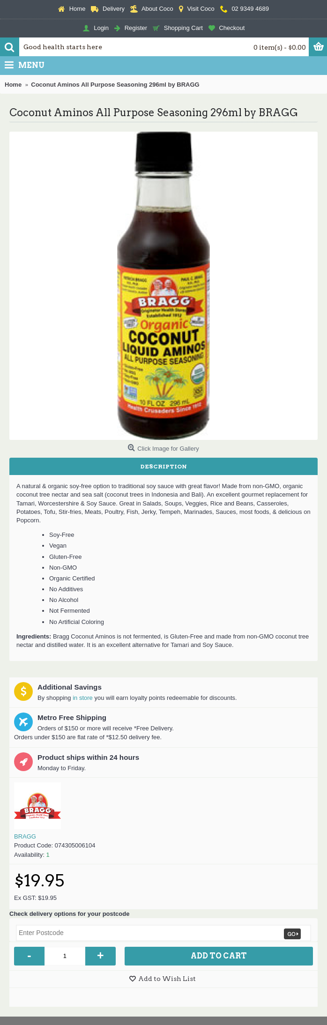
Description (164, 466)
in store (83, 697)
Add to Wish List (167, 978)
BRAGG (25, 836)
